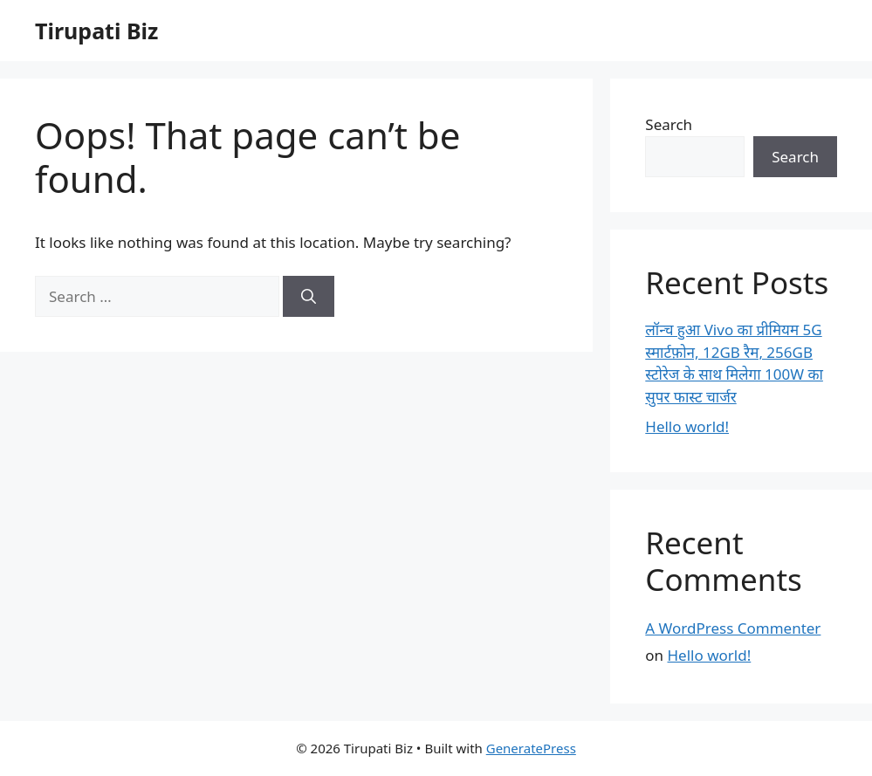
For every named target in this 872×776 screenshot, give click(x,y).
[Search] (308, 297)
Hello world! (687, 426)
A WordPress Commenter (733, 628)
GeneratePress (531, 748)
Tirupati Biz (96, 30)
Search (668, 124)
